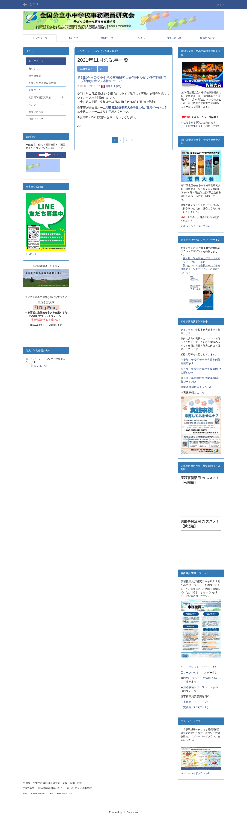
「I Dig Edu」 (46, 307)
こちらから (189, 122)
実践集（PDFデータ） (196, 707)
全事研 (34, 4)
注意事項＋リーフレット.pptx (200, 687)
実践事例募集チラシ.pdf (197, 387)
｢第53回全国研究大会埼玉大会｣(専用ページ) (134, 107)
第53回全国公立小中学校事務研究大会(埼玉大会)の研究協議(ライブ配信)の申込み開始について (122, 79)
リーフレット (191, 667)
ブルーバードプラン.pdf (196, 773)
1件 (103, 68)
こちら (206, 226)
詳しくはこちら (40, 365)
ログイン (219, 4)
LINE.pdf (31, 254)
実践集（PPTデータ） (196, 702)
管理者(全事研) (111, 86)
